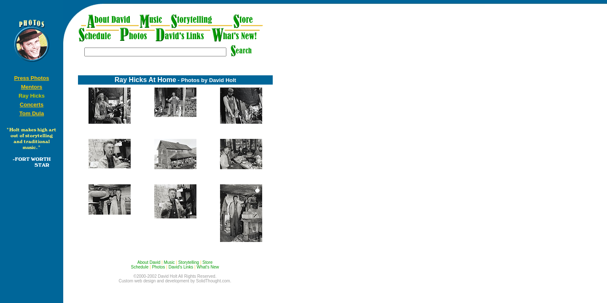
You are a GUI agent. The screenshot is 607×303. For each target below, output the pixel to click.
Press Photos (31, 78)
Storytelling (188, 262)
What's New (207, 267)
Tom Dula (31, 113)
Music (169, 262)
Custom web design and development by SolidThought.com (174, 281)
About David (148, 262)
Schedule (140, 267)
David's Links (181, 267)
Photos (158, 267)
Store (207, 262)
